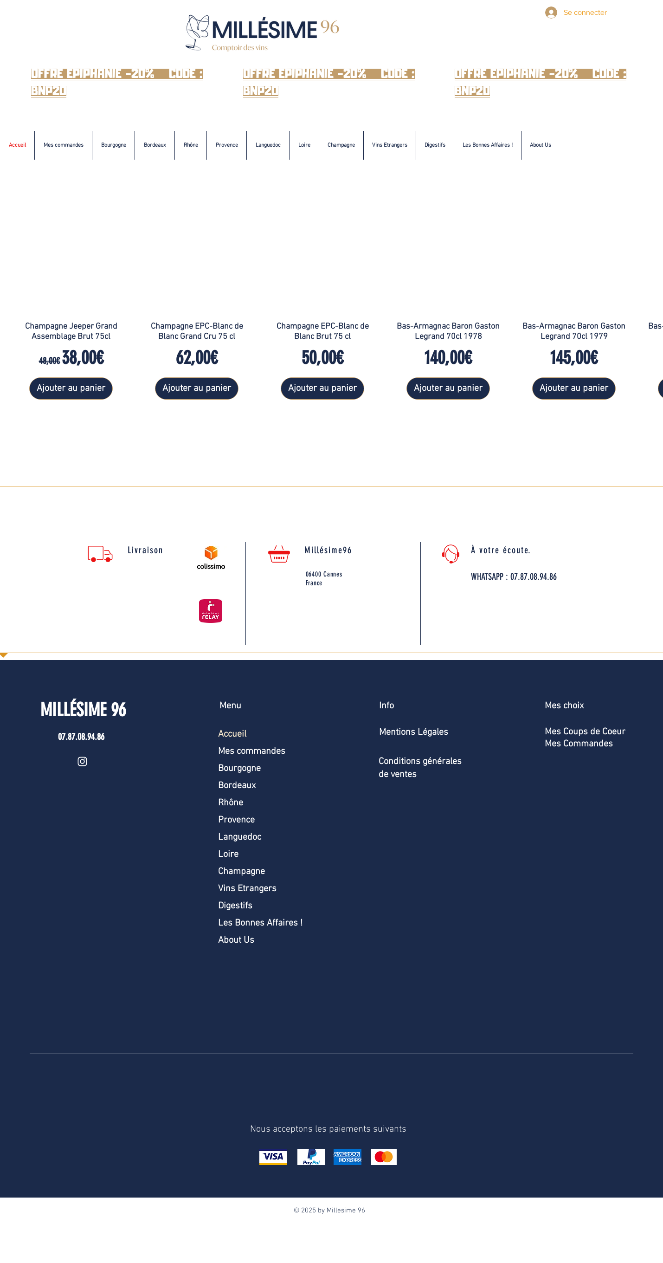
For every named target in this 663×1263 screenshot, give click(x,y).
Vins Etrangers (247, 888)
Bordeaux (237, 785)
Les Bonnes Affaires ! (260, 923)
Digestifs (235, 906)
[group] (331, 301)
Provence (236, 820)
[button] (113, 145)
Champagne (241, 871)
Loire (228, 854)
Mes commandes (251, 751)
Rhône (230, 803)
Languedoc (239, 837)
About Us (236, 940)
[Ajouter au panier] (71, 388)
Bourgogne (239, 768)
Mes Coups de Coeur (585, 732)
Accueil (232, 734)
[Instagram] (82, 761)
